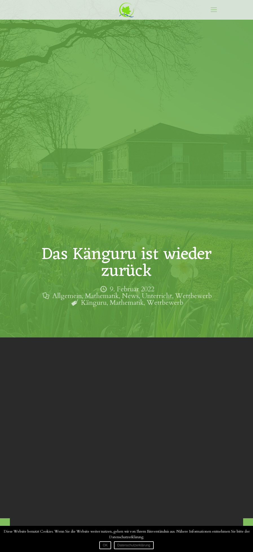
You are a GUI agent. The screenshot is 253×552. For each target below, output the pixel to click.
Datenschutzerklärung (133, 545)
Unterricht (157, 296)
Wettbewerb (193, 296)
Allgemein (67, 296)
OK (105, 545)
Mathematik (102, 296)
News (130, 296)
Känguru (94, 302)
